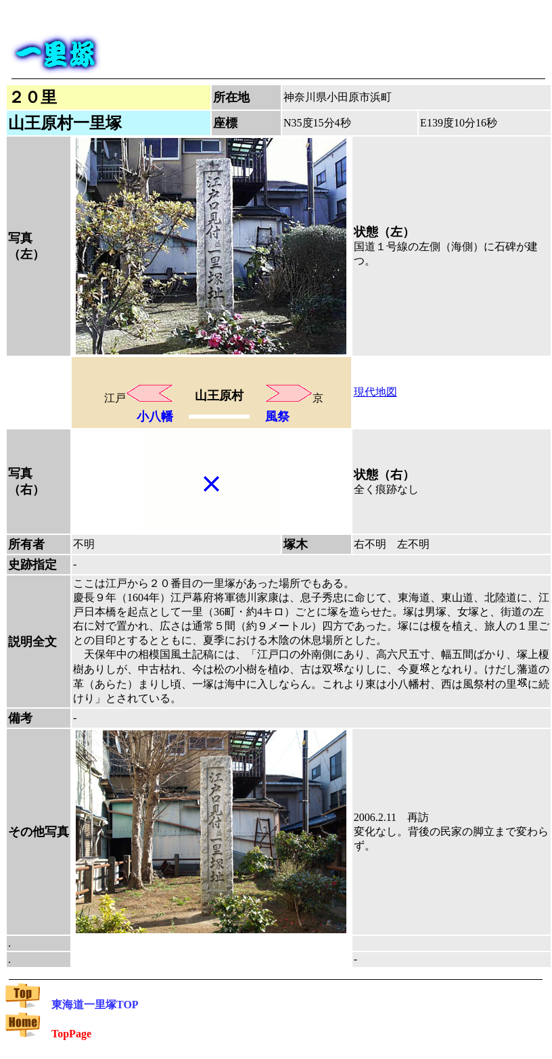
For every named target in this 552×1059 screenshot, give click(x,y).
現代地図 (375, 392)
